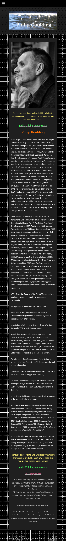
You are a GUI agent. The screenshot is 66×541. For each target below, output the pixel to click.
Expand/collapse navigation (33, 3)
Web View (52, 539)
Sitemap (21, 536)
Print (12, 536)
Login (54, 536)
